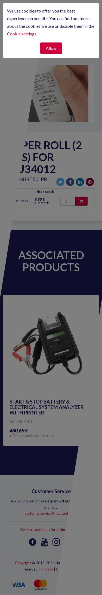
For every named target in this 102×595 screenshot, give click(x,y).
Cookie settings (21, 33)
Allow (51, 48)
